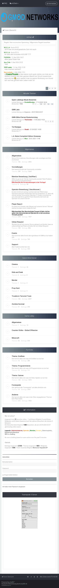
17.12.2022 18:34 (41, 102)
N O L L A (7, 47)
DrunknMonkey (30, 102)
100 (41, 104)
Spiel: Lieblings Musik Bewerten (24, 100)
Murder (14, 280)
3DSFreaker (8, 67)
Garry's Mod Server (29, 258)
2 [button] (49, 88)
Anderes (15, 395)
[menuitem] (5, 3)
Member (32, 430)
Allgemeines (29, 149)
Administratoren (16, 430)
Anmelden (5, 457)
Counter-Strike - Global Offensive (24, 330)
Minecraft (15, 338)
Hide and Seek (17, 272)
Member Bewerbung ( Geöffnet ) (24, 177)
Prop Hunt (16, 288)
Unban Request (18, 222)
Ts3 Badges (16, 127)
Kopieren (27, 112)
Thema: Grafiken (18, 356)
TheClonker (28, 120)
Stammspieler (47, 430)
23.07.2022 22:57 (37, 112)
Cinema (15, 264)
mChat (29, 37)
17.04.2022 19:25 (39, 120)
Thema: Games (18, 375)
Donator (39, 430)
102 (48, 104)
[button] (55, 88)
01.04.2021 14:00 (35, 129)
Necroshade (8, 72)
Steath (27, 129)
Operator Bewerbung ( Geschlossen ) (26, 189)
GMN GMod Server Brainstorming (25, 117)
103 (52, 104)
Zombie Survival (18, 304)
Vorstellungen (17, 167)
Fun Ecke (29, 350)
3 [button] (52, 88)
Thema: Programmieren (21, 366)
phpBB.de (24, 584)
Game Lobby (29, 316)
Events (14, 233)
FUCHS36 (7, 57)
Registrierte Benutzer (12, 432)
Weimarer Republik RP (40, 448)
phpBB (12, 582)
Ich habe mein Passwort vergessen (13, 486)
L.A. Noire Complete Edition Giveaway (26, 136)
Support (15, 244)
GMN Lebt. (16, 110)
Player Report (17, 204)
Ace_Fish (7, 62)
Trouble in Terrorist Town (21, 296)
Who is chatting (10, 434)
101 (45, 104)
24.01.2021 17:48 (34, 138)
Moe (26, 138)
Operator (26, 430)
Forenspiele (16, 385)
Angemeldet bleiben (11, 475)
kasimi (9, 585)
